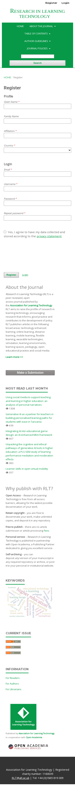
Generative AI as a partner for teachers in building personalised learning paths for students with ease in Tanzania (29, 417)
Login (65, 2)
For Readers (13, 678)
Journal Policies (37, 48)
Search (37, 63)
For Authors (12, 683)
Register (51, 2)
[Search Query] (37, 56)
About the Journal (41, 26)
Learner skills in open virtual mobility (27, 468)
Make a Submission (30, 372)
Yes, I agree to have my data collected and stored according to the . (34, 234)
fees (46, 530)
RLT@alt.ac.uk (20, 778)
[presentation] (32, 255)
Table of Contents (36, 33)
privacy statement (49, 236)
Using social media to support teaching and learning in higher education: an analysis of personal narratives (28, 401)
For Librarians (13, 689)
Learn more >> (14, 357)
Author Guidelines (36, 41)
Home (20, 26)
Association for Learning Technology (31, 305)
